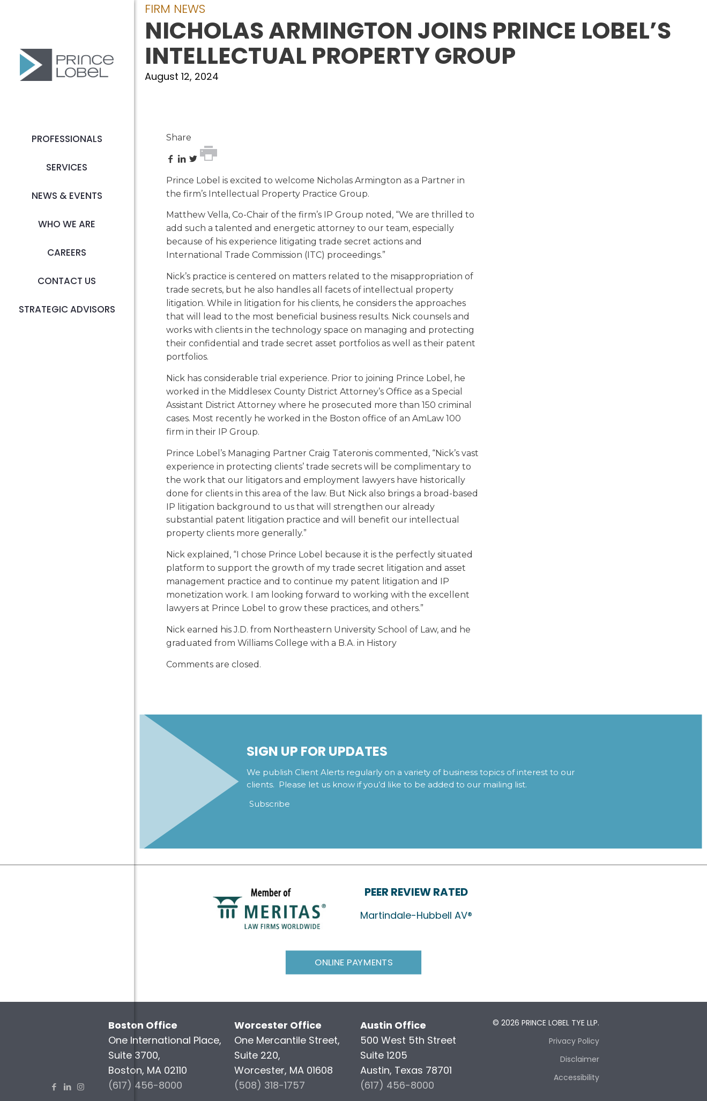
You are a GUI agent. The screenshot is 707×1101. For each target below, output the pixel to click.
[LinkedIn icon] (67, 1086)
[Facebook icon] (54, 1086)
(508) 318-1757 (269, 1085)
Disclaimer (579, 1059)
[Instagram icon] (81, 1086)
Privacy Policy (574, 1041)
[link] (269, 907)
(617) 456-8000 (145, 1085)
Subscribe (269, 804)
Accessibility (576, 1077)
